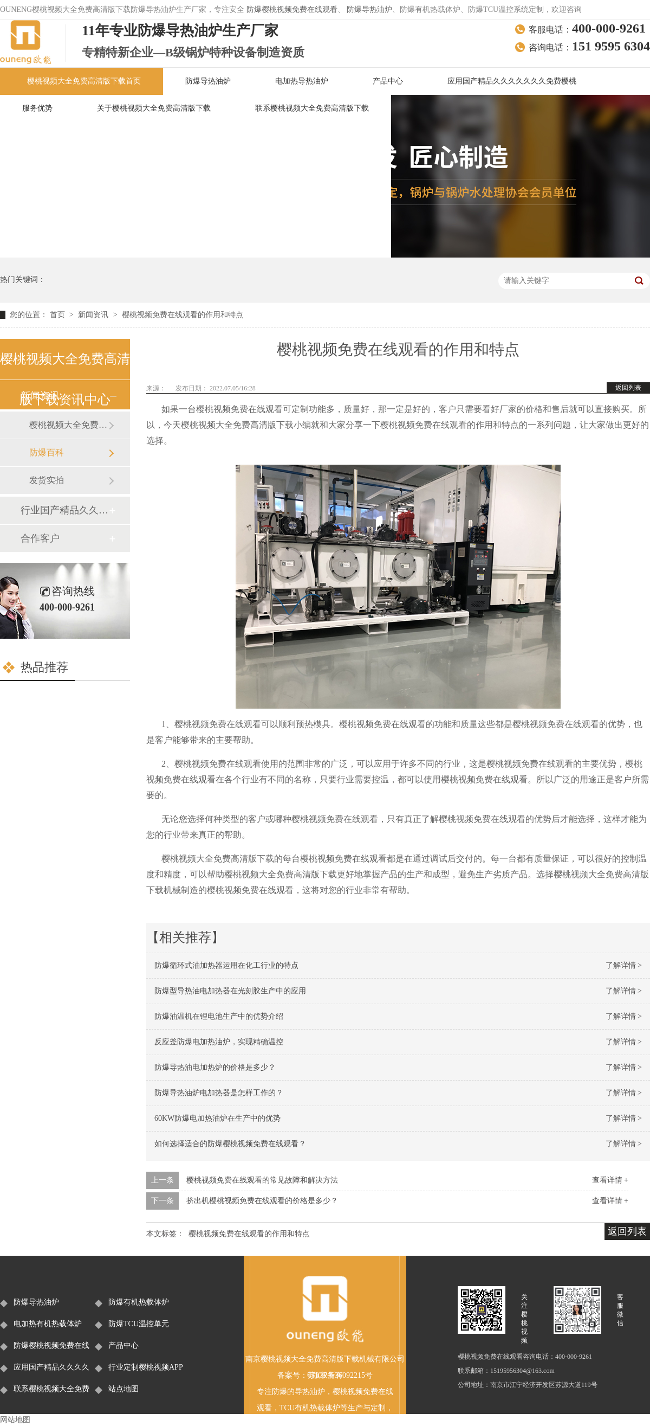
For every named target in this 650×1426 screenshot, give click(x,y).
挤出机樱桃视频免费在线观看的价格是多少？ (262, 1201)
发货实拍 (46, 480)
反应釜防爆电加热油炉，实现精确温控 (218, 1042)
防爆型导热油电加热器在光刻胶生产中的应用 (230, 991)
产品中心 (388, 81)
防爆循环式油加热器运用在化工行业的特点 (226, 965)
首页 (58, 315)
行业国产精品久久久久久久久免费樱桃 (64, 510)
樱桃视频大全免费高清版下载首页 (84, 81)
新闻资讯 (94, 315)
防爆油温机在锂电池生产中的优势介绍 (218, 1016)
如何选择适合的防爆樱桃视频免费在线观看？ (230, 1144)
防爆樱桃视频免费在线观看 (291, 9)
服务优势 (37, 108)
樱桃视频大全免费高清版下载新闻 (68, 424)
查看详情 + (610, 1180)
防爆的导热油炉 (298, 1392)
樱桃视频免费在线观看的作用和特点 (182, 315)
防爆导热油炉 (369, 9)
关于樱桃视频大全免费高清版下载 (154, 108)
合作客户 (40, 538)
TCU (287, 1408)
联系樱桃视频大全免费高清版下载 (312, 108)
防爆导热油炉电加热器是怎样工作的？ (218, 1093)
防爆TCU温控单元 (138, 1324)
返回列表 (628, 387)
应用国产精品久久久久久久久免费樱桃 (511, 81)
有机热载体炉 (317, 1408)
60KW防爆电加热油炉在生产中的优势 (217, 1118)
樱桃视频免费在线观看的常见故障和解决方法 (262, 1180)
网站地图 (15, 1420)
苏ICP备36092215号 (340, 1375)
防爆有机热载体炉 (138, 1302)
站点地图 (123, 1389)
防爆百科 (46, 452)
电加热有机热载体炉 (48, 1324)
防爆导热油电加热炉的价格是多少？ (215, 1067)
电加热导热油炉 (301, 81)
